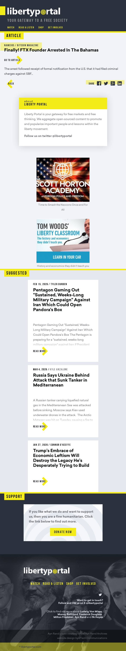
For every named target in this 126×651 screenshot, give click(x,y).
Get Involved (55, 27)
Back (11, 84)
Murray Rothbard (68, 614)
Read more (39, 351)
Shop (41, 27)
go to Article (12, 60)
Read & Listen (26, 27)
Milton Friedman (63, 617)
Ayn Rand (80, 617)
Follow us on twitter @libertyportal (48, 136)
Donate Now (63, 532)
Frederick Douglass (90, 614)
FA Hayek (97, 617)
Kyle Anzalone (59, 369)
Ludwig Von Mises (91, 612)
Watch (10, 27)
